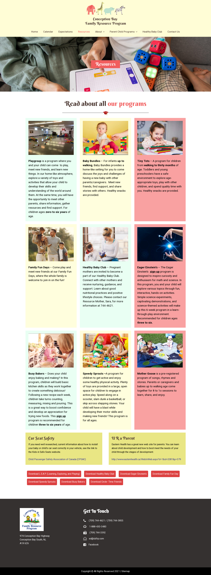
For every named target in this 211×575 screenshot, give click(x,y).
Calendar (48, 31)
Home (34, 31)
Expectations (65, 31)
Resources (84, 31)
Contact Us (173, 31)
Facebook (94, 544)
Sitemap (126, 571)
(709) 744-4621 (97, 520)
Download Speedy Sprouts (42, 481)
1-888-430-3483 (97, 526)
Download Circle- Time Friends (107, 481)
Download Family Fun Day (168, 473)
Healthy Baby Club (152, 31)
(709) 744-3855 (115, 520)
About (99, 31)
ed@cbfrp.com (96, 538)
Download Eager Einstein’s (135, 473)
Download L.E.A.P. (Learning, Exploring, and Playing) (54, 473)
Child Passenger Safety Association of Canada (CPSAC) (57, 459)
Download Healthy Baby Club (101, 473)
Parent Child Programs (123, 31)
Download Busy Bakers (73, 481)
